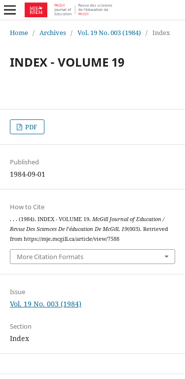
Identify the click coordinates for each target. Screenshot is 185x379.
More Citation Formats (50, 256)
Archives (52, 32)
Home (19, 32)
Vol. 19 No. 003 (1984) (109, 32)
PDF (30, 126)
